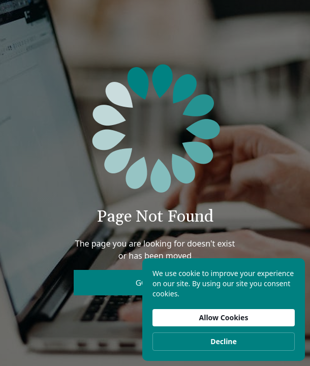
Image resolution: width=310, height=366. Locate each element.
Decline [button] (223, 341)
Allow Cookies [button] (224, 317)
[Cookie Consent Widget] (223, 309)
